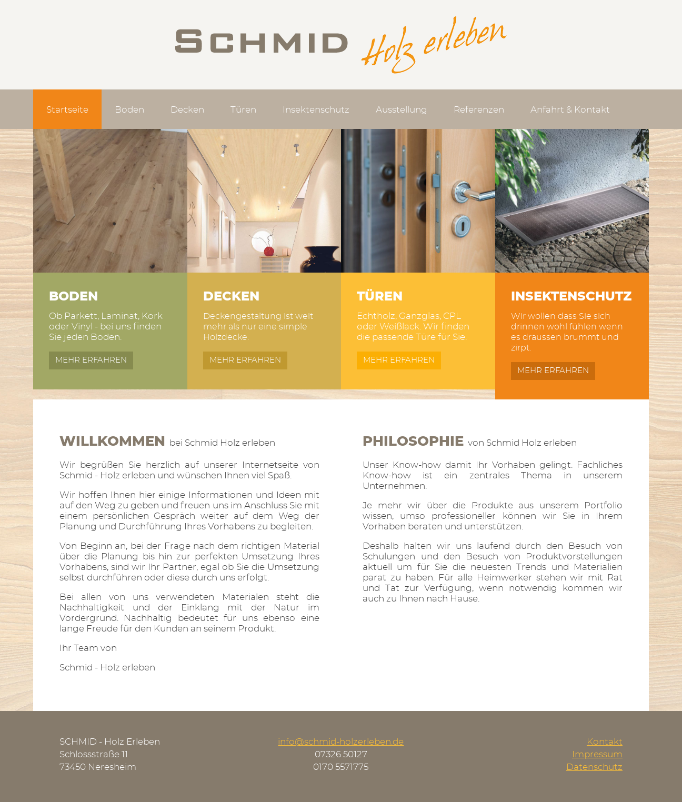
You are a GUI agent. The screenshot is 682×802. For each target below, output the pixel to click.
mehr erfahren (91, 360)
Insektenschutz (316, 109)
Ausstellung (401, 109)
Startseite (67, 109)
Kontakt (605, 741)
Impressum (597, 754)
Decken (187, 109)
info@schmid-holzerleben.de (341, 741)
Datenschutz (594, 767)
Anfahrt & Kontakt (570, 109)
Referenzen (479, 109)
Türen (243, 109)
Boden (129, 109)
